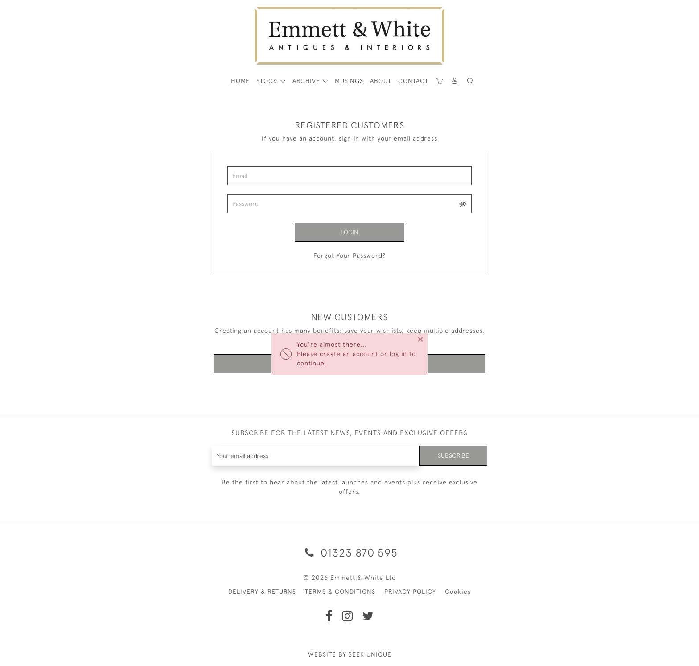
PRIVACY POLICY (410, 591)
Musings (349, 80)
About (380, 80)
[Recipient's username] (316, 456)
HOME (240, 80)
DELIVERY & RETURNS (262, 591)
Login (349, 232)
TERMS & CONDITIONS (340, 591)
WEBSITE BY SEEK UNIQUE (349, 654)
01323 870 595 (350, 552)
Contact (413, 80)
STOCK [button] (268, 80)
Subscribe (453, 455)
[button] (470, 81)
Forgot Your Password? (349, 255)
